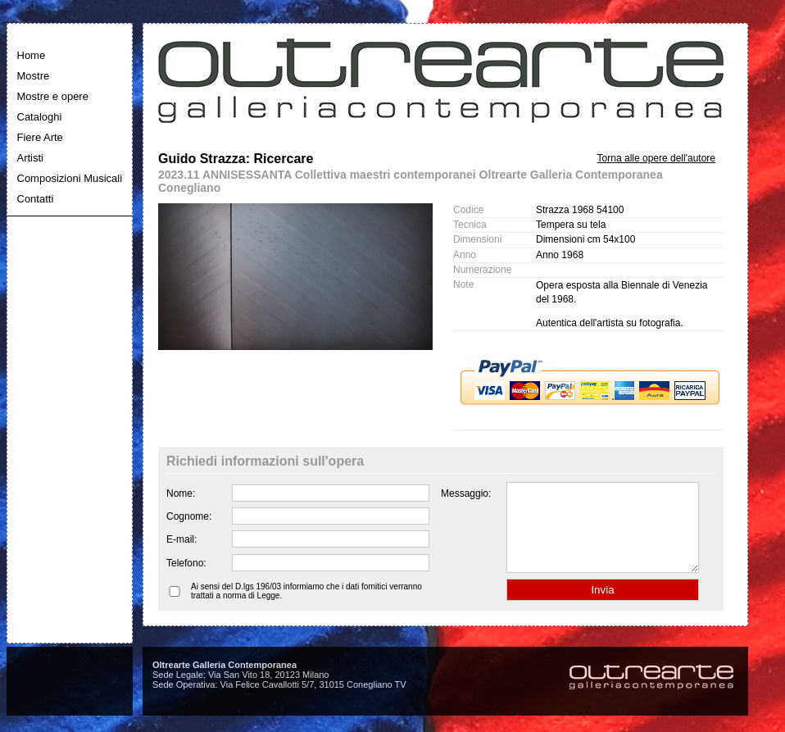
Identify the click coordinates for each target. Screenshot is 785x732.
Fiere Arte (40, 137)
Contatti (35, 199)
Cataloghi (39, 117)
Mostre (33, 76)
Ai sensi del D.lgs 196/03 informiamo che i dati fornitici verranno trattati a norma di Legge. (306, 608)
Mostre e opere (52, 96)
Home (31, 55)
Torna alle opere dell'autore (656, 158)
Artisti (30, 158)
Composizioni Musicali (70, 178)
